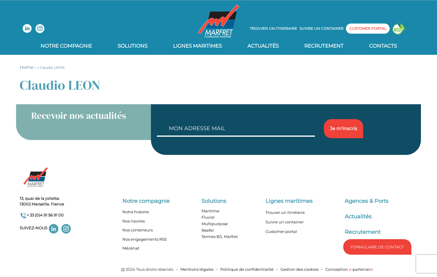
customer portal (367, 28)
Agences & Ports (366, 201)
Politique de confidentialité (247, 269)
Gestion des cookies (299, 269)
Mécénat (130, 248)
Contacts (383, 46)
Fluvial (208, 217)
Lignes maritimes (289, 201)
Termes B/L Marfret (220, 236)
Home (26, 67)
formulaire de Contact (377, 247)
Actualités (263, 46)
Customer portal (281, 231)
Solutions (132, 46)
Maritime (210, 210)
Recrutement (324, 46)
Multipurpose (215, 223)
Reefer (208, 230)
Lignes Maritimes (197, 46)
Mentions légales (196, 269)
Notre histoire (135, 211)
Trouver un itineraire (273, 28)
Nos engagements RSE (144, 239)
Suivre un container (321, 28)
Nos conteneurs (137, 230)
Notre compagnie (66, 46)
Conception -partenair (349, 269)
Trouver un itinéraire (285, 212)
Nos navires (133, 221)
